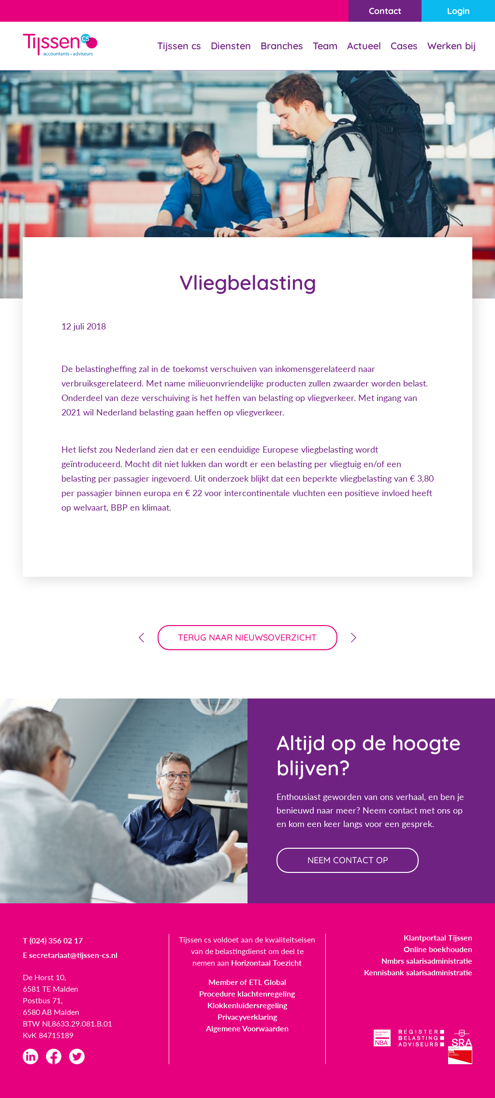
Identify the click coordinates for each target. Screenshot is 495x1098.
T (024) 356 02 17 (53, 940)
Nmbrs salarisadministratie (426, 960)
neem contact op (347, 860)
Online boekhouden (438, 949)
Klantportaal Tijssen (438, 937)
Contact (385, 10)
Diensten (231, 46)
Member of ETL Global (247, 981)
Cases (404, 46)
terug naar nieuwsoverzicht (247, 637)
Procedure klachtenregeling (247, 993)
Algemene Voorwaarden (247, 1028)
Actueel (364, 46)
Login (458, 10)
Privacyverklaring (247, 1016)
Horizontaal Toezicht (266, 962)
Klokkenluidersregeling (247, 1005)
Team (325, 46)
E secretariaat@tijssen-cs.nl (70, 954)
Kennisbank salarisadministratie (418, 972)
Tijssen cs (179, 46)
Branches (282, 46)
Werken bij (451, 46)
